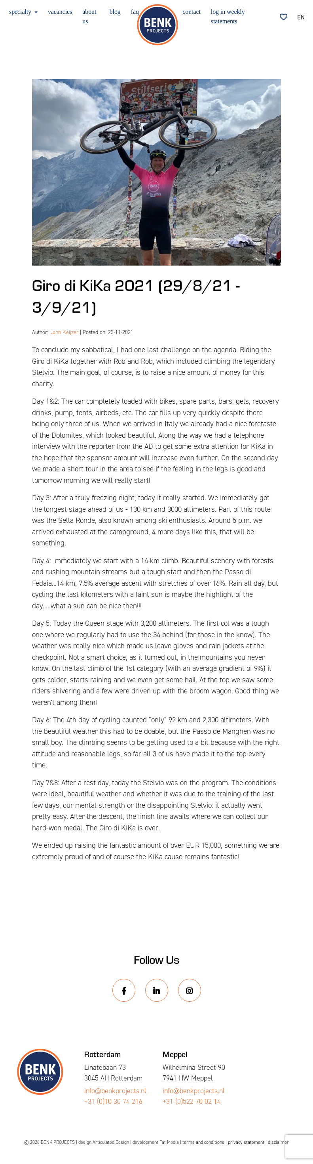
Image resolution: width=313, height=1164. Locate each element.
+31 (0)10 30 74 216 (113, 1101)
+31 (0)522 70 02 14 (192, 1101)
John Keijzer (64, 332)
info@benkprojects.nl (115, 1091)
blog (115, 11)
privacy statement (246, 1142)
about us (89, 16)
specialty (21, 11)
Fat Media (169, 1142)
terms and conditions (203, 1142)
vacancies (60, 11)
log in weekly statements (228, 16)
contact (191, 11)
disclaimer (278, 1142)
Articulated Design (111, 1142)
